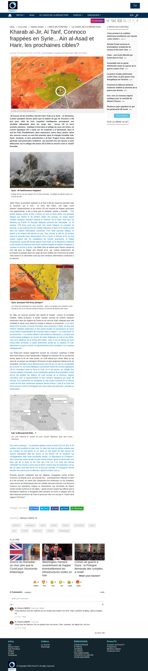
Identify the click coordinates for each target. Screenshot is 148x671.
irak (14, 531)
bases (92, 525)
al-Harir (50, 531)
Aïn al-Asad (79, 525)
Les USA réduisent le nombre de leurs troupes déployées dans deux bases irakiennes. (41, 438)
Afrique (11, 651)
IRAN (31, 15)
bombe (53, 525)
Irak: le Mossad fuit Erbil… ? (23, 433)
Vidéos (45, 641)
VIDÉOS (77, 15)
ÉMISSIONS (93, 15)
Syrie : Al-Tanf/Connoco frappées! (26, 190)
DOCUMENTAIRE (81, 653)
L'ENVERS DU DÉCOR (83, 655)
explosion (16, 525)
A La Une (22, 27)
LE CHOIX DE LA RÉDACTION (53, 15)
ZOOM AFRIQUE (81, 645)
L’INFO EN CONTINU (58, 27)
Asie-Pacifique (14, 649)
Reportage (45, 647)
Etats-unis (37, 531)
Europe (11, 653)
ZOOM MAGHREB (81, 657)
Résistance (30, 525)
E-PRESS (78, 647)
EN (132, 15)
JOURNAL (78, 649)
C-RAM (24, 531)
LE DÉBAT (78, 651)
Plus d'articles (122, 116)
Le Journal (45, 645)
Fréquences (112, 647)
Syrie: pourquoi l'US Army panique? (27, 303)
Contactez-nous (113, 651)
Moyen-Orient (37, 27)
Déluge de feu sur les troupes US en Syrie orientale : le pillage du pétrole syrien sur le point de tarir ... (41, 195)
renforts (65, 525)
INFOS (19, 15)
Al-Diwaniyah (64, 531)
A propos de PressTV (115, 645)
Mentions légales (114, 649)
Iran (9, 645)
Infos (12, 27)
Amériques (12, 655)
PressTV (112, 641)
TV (135, 5)
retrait (43, 525)
